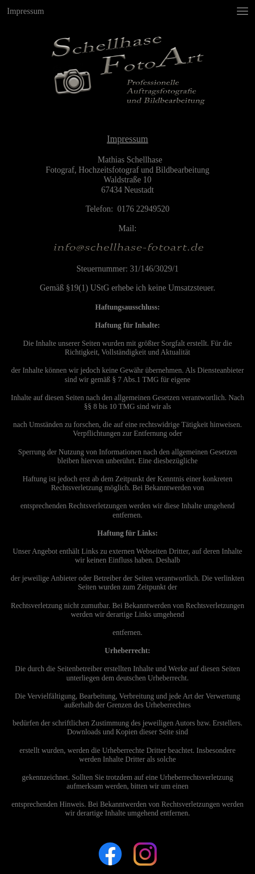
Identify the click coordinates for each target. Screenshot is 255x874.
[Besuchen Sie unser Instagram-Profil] (145, 854)
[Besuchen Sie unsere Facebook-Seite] (110, 854)
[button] (242, 11)
